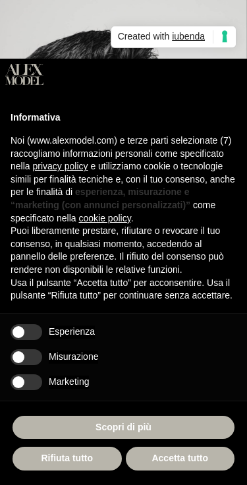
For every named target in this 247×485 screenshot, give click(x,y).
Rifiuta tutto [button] (67, 458)
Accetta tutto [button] (179, 458)
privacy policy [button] (60, 166)
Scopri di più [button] (123, 427)
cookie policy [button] (105, 218)
